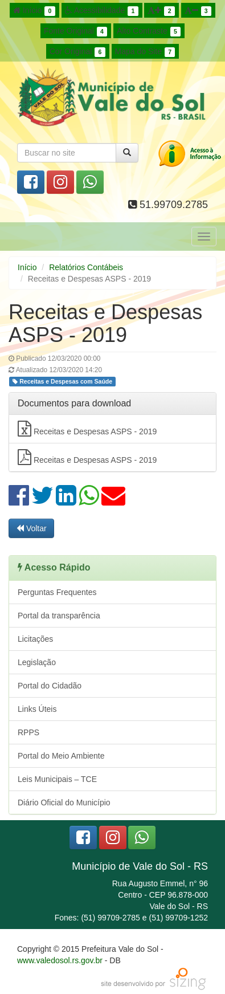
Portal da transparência (59, 615)
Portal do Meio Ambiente (61, 755)
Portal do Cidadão (49, 685)
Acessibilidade (101, 11)
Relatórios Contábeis (86, 267)
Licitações (35, 638)
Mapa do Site (145, 52)
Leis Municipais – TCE (57, 779)
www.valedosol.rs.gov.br (60, 960)
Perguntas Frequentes (57, 592)
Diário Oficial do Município (64, 802)
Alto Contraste (149, 31)
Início (34, 11)
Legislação (37, 662)
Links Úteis (37, 709)
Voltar (31, 528)
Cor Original (77, 52)
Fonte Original (75, 31)
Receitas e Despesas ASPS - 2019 (87, 429)
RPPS (28, 732)
